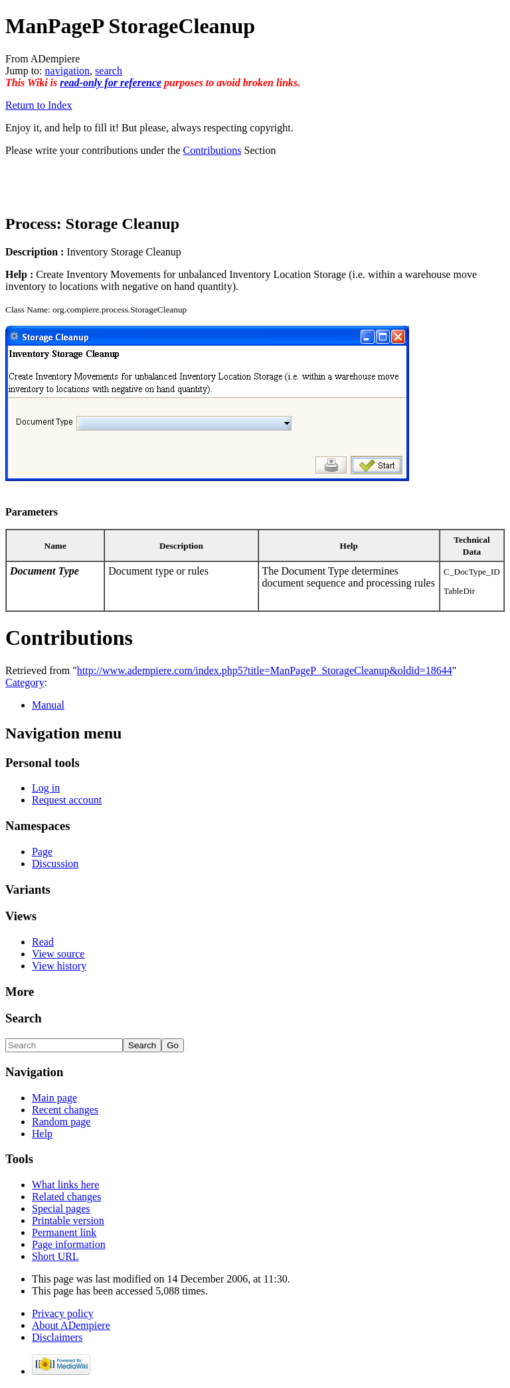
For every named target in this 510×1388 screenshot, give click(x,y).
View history (59, 965)
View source (58, 953)
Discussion (55, 863)
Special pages (61, 1208)
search (108, 70)
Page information (69, 1244)
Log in (46, 788)
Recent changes (65, 1109)
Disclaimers (57, 1337)
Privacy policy (63, 1313)
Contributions (212, 150)
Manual (48, 705)
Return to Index (38, 105)
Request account (67, 799)
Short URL (55, 1256)
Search (23, 1018)
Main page (54, 1097)
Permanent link (64, 1232)
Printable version (68, 1220)
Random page (61, 1121)
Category (24, 682)
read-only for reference (110, 82)
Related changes (66, 1196)
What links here (65, 1184)
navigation (67, 70)
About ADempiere (71, 1325)
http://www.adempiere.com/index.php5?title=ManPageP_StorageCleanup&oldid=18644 (264, 670)
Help (42, 1133)
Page (42, 851)
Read (43, 941)
